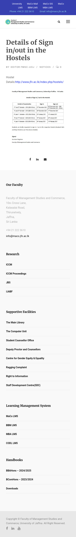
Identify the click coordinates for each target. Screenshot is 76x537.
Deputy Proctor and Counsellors (23, 349)
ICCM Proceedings (16, 273)
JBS (8, 282)
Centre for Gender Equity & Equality (25, 358)
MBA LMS (48, 7)
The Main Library (15, 322)
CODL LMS (12, 443)
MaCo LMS (12, 416)
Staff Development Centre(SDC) (23, 385)
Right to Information (17, 376)
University (17, 3)
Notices (45, 67)
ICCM (9, 264)
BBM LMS (33, 7)
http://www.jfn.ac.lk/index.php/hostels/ (39, 82)
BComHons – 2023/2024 (19, 479)
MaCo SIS (48, 3)
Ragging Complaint (16, 367)
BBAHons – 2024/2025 (18, 470)
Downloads (12, 488)
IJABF (9, 291)
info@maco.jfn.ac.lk (17, 236)
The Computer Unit (16, 331)
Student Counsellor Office (20, 340)
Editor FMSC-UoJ (22, 67)
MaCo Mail (32, 3)
